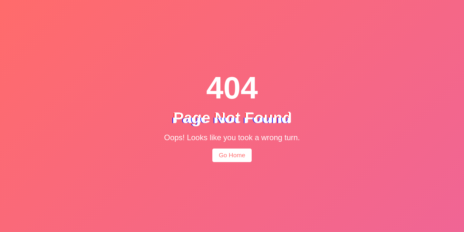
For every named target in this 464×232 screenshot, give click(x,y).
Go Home (232, 155)
